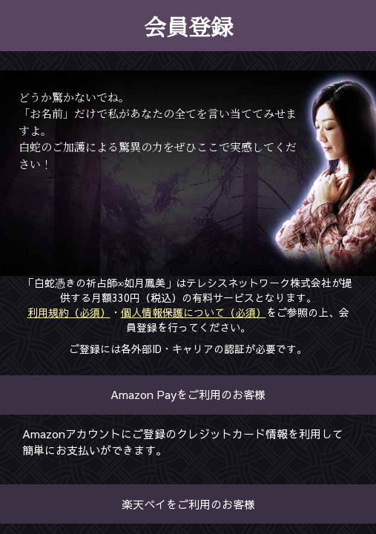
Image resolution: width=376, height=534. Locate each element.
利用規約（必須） (69, 312)
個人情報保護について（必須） (193, 312)
